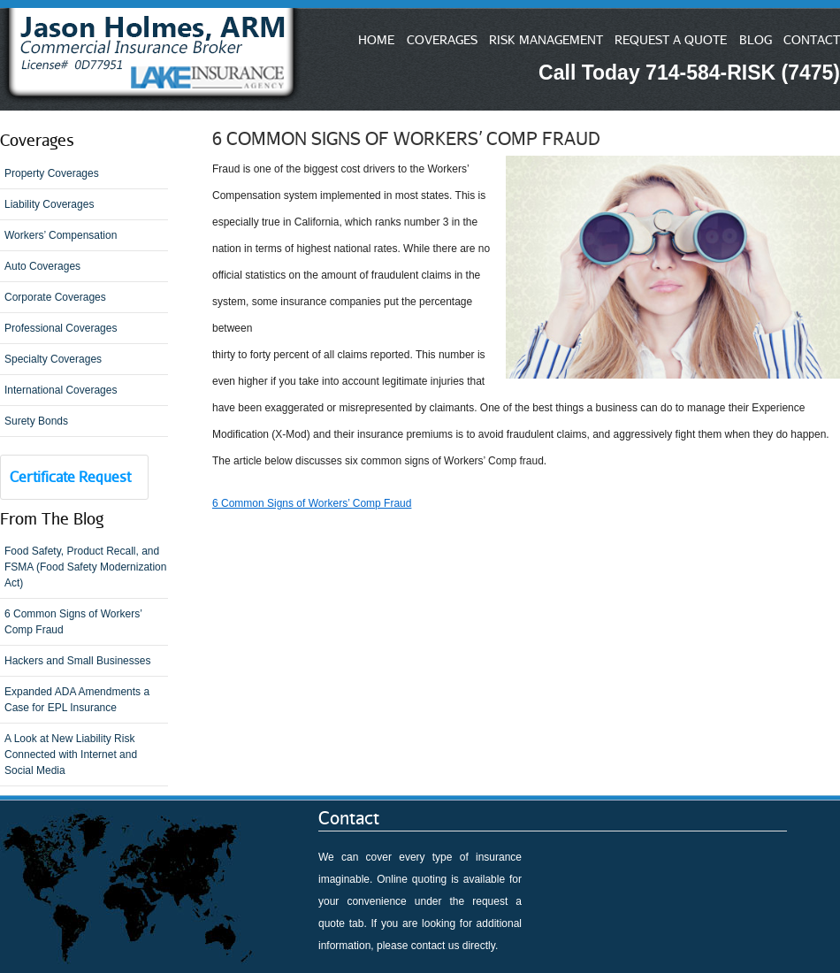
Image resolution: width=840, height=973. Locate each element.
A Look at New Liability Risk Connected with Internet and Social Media (70, 754)
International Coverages (60, 390)
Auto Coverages (42, 266)
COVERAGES (442, 39)
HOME (376, 39)
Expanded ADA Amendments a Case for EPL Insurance (76, 700)
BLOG (755, 39)
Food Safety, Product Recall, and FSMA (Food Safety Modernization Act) (85, 567)
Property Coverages (51, 173)
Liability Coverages (49, 204)
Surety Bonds (36, 421)
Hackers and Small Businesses (77, 661)
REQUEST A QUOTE (671, 39)
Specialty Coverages (53, 359)
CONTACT (811, 39)
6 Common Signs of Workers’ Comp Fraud (73, 622)
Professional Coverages (60, 328)
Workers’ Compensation (60, 235)
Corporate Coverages (55, 297)
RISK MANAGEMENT (546, 39)
